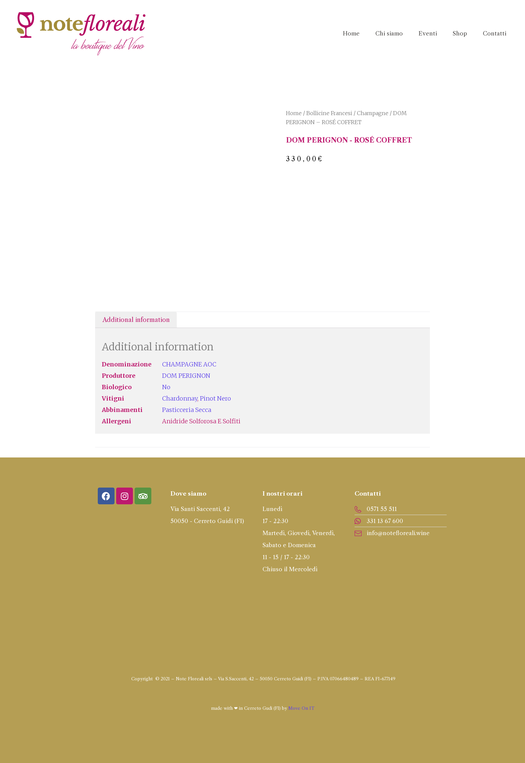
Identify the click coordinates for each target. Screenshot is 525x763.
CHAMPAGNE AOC (189, 364)
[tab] (136, 320)
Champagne (372, 113)
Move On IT (301, 708)
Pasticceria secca (186, 410)
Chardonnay (179, 398)
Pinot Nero (215, 398)
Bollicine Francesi (329, 113)
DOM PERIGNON (186, 375)
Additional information (136, 320)
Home (294, 113)
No (166, 387)
